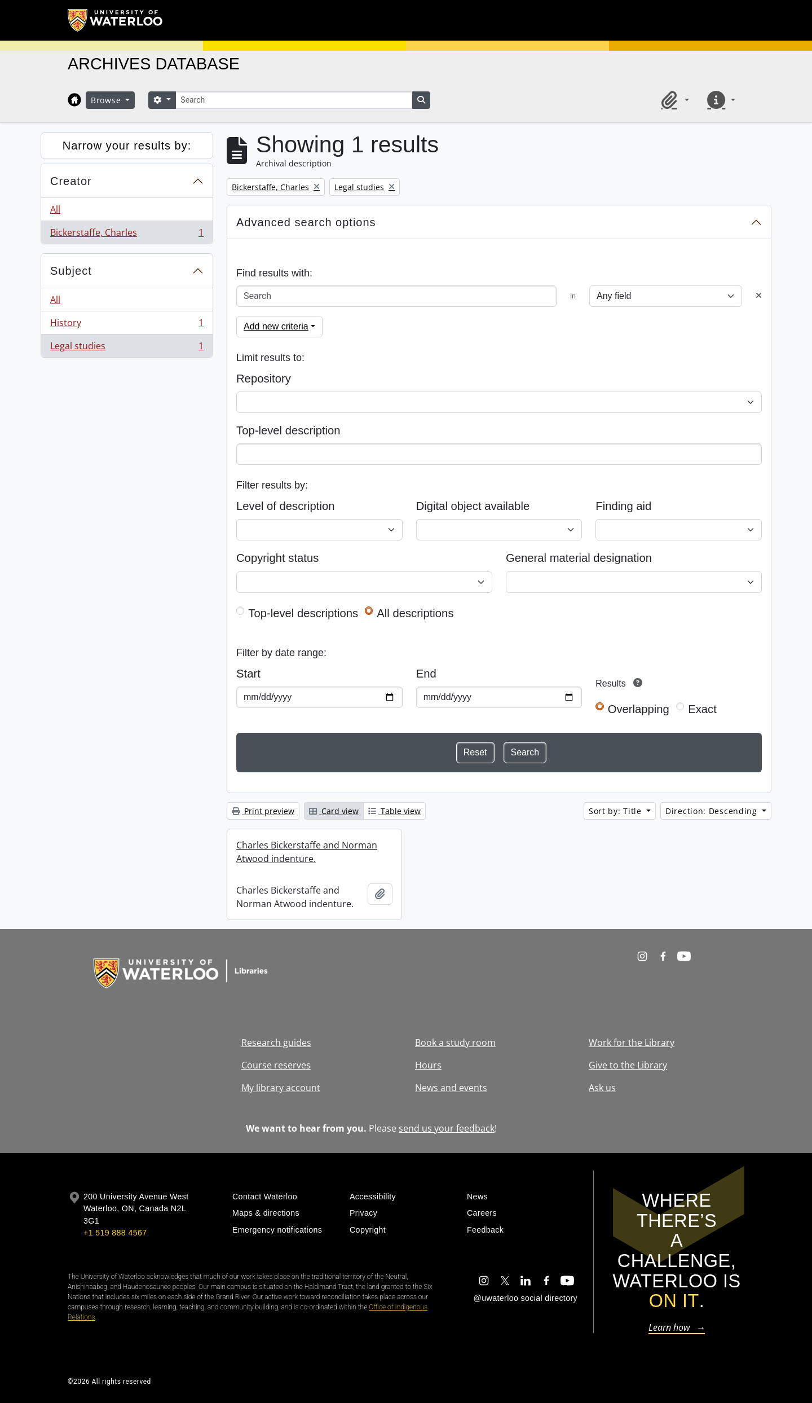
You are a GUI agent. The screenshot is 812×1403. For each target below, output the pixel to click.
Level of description (285, 506)
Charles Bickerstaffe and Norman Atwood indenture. (306, 852)
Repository (263, 378)
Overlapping (638, 709)
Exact (702, 709)
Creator (71, 181)
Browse (107, 100)
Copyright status (277, 558)
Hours (428, 1065)
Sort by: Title (617, 811)
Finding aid (623, 506)
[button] (673, 99)
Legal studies (127, 348)
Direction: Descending (712, 811)
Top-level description (288, 430)
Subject (71, 271)
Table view (394, 811)
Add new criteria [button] (276, 326)
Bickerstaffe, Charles (127, 235)
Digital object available (473, 506)
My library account (280, 1087)
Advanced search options (306, 222)
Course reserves (276, 1065)
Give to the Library (628, 1065)
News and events (451, 1087)
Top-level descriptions (303, 613)
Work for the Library (631, 1042)
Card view (334, 811)
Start (248, 673)
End (426, 673)
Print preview (263, 811)
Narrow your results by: (127, 145)
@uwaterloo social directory (525, 1298)
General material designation (579, 558)
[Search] (293, 100)
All (55, 209)
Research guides (276, 1042)
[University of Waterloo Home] (116, 20)
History (127, 325)
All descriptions (415, 613)
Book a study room (455, 1042)
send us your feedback (447, 1128)
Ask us (602, 1087)
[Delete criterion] (759, 296)
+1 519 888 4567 (115, 1232)
